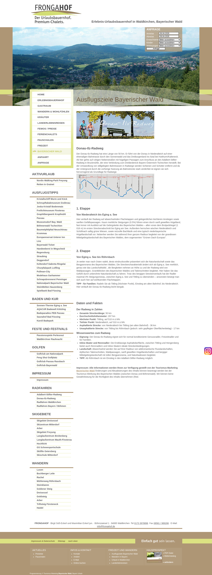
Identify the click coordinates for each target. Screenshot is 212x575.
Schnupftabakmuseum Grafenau (53, 203)
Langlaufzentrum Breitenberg (52, 436)
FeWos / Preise (47, 128)
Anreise (150, 33)
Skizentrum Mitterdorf (48, 424)
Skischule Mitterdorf (47, 455)
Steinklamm (43, 485)
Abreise (150, 36)
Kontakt (77, 554)
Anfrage (43, 162)
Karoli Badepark (45, 320)
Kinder (149, 42)
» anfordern (168, 562)
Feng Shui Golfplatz (47, 357)
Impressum (42, 380)
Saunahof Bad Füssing (48, 317)
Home (41, 94)
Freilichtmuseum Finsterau (51, 210)
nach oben (73, 541)
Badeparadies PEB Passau (50, 313)
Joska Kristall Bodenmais (50, 206)
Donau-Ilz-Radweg (46, 398)
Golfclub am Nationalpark (50, 354)
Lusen (40, 470)
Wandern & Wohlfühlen (53, 111)
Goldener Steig (44, 489)
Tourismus (47, 573)
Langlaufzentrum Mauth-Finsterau (54, 440)
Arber (39, 428)
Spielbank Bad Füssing (49, 290)
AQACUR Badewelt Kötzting (51, 309)
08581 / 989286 (161, 523)
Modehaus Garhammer (48, 275)
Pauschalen (46, 140)
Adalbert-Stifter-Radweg (49, 394)
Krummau (42, 233)
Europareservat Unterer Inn (51, 237)
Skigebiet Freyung (46, 432)
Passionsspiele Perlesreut (50, 335)
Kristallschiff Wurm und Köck (52, 199)
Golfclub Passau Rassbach (51, 361)
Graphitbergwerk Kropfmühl (51, 214)
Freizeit (43, 145)
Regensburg (43, 252)
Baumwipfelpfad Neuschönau (52, 229)
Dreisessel (42, 492)
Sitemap (61, 541)
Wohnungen (152, 45)
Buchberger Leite (46, 473)
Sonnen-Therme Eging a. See (52, 305)
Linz (39, 241)
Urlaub (80, 573)
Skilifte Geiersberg (46, 451)
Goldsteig (42, 496)
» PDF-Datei (168, 553)
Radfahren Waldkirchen (49, 402)
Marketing (54, 573)
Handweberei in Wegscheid (51, 248)
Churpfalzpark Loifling (48, 268)
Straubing (42, 256)
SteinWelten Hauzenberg (49, 287)
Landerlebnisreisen (51, 123)
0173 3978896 (141, 523)
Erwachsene (152, 39)
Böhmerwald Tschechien (49, 225)
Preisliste (39, 554)
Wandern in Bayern (119, 557)
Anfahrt (43, 157)
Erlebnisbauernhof (51, 100)
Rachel (40, 477)
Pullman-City (43, 271)
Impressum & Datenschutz (43, 541)
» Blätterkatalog (169, 556)
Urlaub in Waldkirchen (121, 560)
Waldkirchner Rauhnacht (49, 339)
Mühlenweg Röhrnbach (49, 481)
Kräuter (43, 117)
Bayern (74, 573)
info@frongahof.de (106, 526)
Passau (40, 218)
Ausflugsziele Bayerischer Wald (125, 554)
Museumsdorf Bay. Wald (49, 222)
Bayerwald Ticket (45, 245)
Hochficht (42, 443)
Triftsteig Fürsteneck (47, 504)
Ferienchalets (47, 134)
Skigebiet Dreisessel (47, 420)
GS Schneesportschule (49, 447)
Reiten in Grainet (45, 184)
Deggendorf (43, 260)
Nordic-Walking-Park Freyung (52, 180)
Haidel (40, 508)
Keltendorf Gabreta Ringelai (51, 264)
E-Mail (76, 560)
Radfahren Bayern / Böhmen (51, 406)
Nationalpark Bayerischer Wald (53, 283)
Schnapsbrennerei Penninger (52, 279)
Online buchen (80, 563)
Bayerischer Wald (85, 370)
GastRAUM (44, 105)
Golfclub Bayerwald (47, 365)
